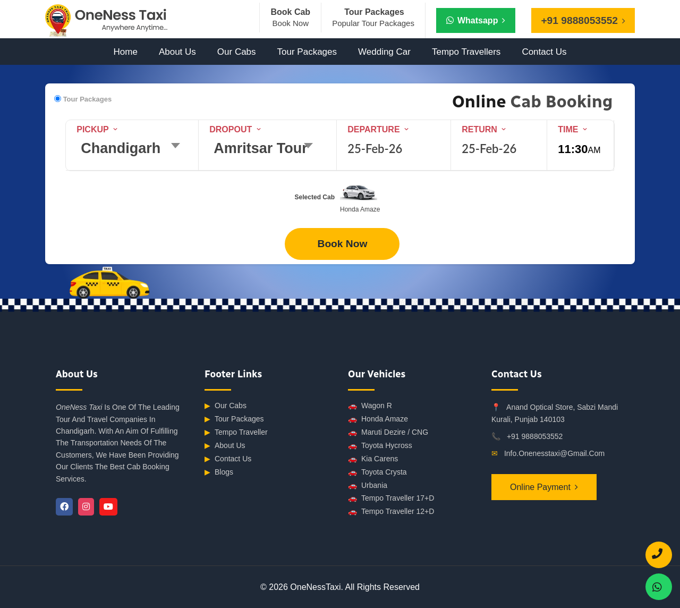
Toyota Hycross (380, 445)
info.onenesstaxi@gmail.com (554, 453)
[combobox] (133, 150)
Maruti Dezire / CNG (388, 432)
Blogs (219, 472)
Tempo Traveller (236, 432)
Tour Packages (307, 52)
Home (126, 52)
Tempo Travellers (466, 52)
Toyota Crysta (377, 472)
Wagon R (370, 405)
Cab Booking (559, 101)
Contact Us (544, 52)
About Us (177, 52)
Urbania (367, 485)
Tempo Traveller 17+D (391, 498)
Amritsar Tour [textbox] (261, 148)
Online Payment (540, 487)
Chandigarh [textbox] (120, 148)
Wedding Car (384, 52)
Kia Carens (373, 458)
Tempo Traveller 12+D (391, 511)
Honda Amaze (378, 419)
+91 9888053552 (535, 436)
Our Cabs (236, 52)
